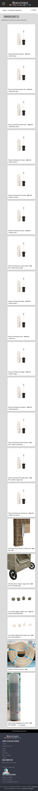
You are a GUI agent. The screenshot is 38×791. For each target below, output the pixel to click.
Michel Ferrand (7, 746)
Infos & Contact (7, 779)
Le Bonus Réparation (8, 767)
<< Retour (33, 10)
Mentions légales (7, 777)
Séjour (5, 10)
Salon (4, 748)
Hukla (4, 744)
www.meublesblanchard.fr (10, 782)
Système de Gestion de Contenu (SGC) (24, 787)
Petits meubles (6, 755)
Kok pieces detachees (15, 10)
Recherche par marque (9, 762)
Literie (4, 757)
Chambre (5, 753)
